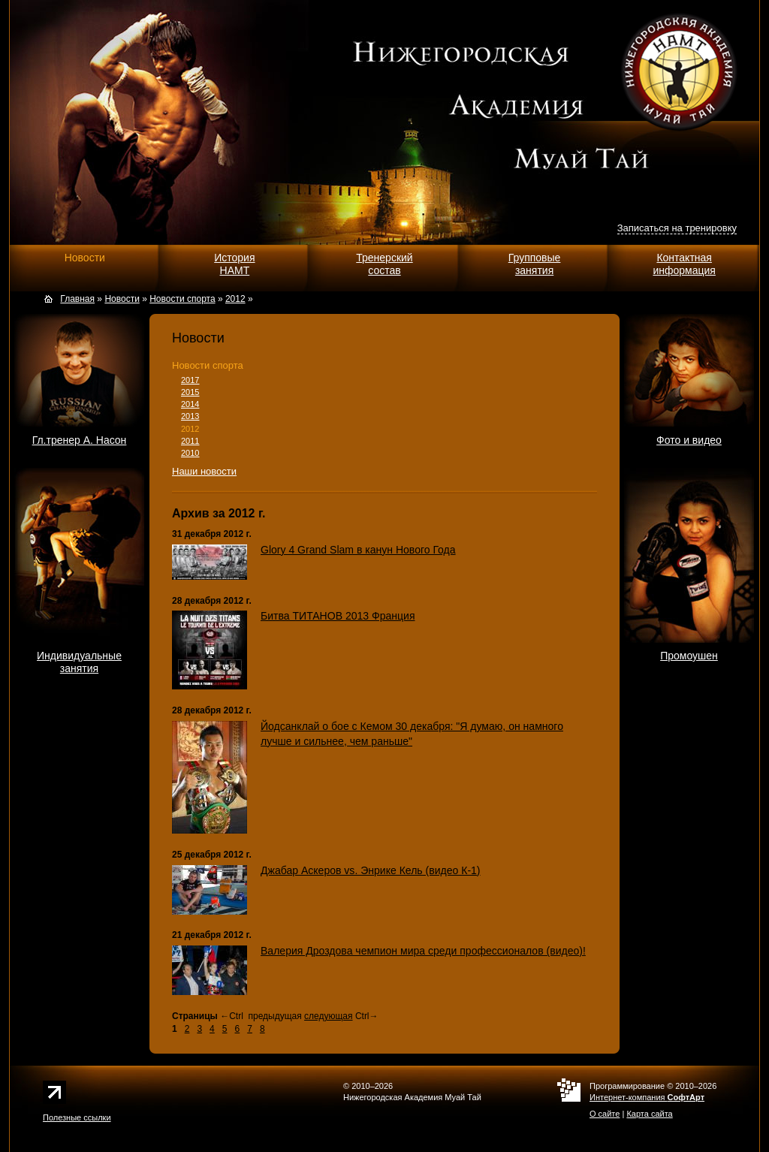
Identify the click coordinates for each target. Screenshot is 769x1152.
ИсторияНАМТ (234, 264)
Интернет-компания (647, 1097)
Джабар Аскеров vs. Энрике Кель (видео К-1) (371, 870)
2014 (190, 404)
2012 (190, 428)
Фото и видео (689, 440)
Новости (85, 258)
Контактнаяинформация (684, 264)
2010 (190, 452)
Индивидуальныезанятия (79, 662)
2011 (190, 440)
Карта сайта (649, 1113)
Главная (77, 299)
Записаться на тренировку (677, 228)
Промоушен (689, 656)
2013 (190, 416)
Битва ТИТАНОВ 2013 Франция (338, 616)
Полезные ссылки (77, 1117)
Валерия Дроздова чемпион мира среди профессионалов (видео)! (423, 951)
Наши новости (204, 471)
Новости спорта (207, 365)
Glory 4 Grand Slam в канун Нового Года (358, 550)
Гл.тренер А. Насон (79, 440)
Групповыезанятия (534, 264)
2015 (190, 392)
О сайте (605, 1113)
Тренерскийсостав (384, 264)
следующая (328, 1016)
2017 (190, 380)
